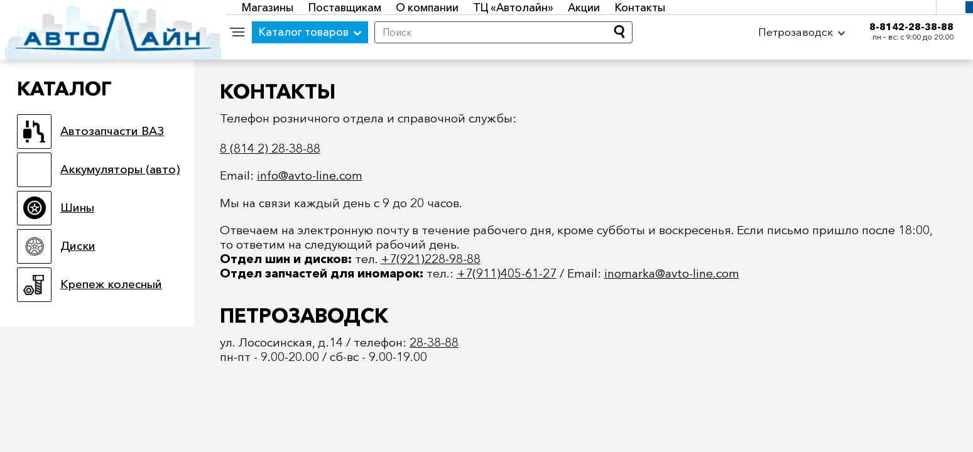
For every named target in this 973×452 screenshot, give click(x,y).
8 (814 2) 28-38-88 (270, 148)
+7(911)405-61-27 (507, 273)
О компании (427, 7)
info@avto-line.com (309, 175)
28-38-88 (434, 342)
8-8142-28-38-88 (911, 26)
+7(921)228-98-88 (431, 258)
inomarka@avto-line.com (671, 273)
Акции (584, 7)
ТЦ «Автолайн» (513, 7)
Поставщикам (344, 7)
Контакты (640, 7)
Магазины (267, 7)
